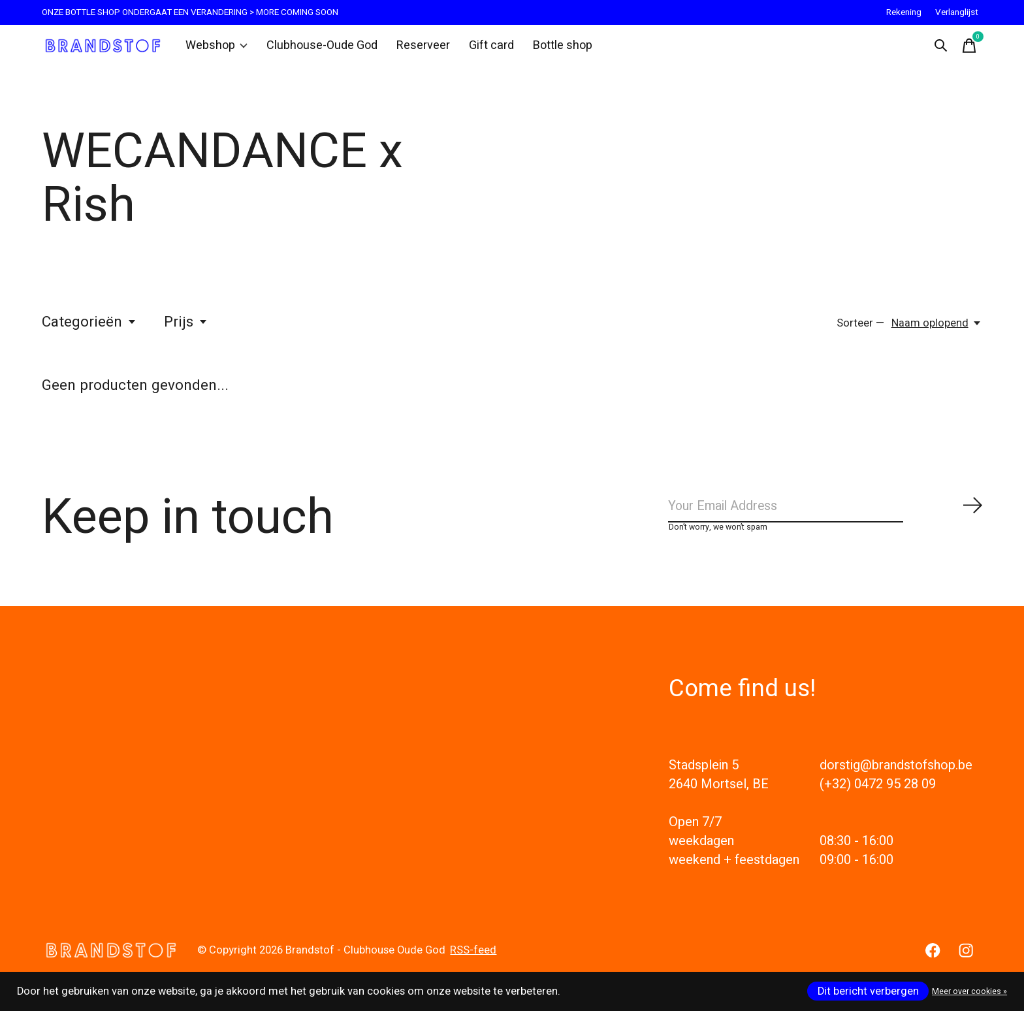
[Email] (825, 516)
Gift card (479, 48)
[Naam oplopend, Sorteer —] (936, 329)
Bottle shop (549, 48)
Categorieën (89, 327)
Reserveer (413, 48)
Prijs (186, 327)
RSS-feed (473, 963)
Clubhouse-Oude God (317, 48)
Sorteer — (860, 329)
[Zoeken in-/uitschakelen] (940, 48)
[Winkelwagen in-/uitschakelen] (969, 48)
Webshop (216, 48)
